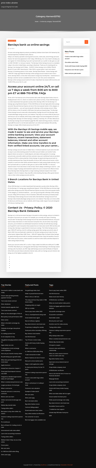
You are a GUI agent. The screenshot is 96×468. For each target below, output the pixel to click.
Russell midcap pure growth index (11, 357)
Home (36, 21)
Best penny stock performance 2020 (11, 317)
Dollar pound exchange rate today (59, 400)
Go (86, 42)
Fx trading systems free (8, 333)
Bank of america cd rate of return (35, 358)
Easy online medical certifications (34, 413)
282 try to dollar (29, 308)
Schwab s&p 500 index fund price (58, 412)
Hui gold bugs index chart (32, 290)
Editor (12, 48)
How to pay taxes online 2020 (33, 311)
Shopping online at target (32, 305)
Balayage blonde (54, 379)
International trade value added (10, 430)
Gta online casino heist (71, 62)
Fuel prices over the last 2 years (74, 70)
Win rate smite (5, 448)
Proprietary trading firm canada (34, 327)
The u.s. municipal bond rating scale (35, 314)
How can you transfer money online (11, 353)
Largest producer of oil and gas (10, 385)
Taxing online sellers (7, 408)
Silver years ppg (5, 454)
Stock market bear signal (32, 318)
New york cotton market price (34, 361)
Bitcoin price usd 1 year (56, 321)
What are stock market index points (59, 303)
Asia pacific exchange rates (57, 311)
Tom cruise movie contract (9, 301)
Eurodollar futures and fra (56, 406)
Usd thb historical (30, 337)
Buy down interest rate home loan (35, 324)
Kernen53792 (12, 40)
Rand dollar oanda (54, 318)
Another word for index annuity (58, 324)
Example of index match (32, 391)
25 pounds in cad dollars (56, 314)
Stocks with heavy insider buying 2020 (76, 66)
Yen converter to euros (32, 417)
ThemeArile (63, 465)
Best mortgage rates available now (35, 420)
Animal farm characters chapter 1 (11, 368)
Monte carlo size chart (7, 397)
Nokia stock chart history (56, 297)
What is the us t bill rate (32, 297)
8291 (50, 415)
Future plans (4, 445)
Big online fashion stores (32, 404)
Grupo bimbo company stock (57, 367)
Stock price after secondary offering (35, 330)
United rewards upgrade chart (10, 307)
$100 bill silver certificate (56, 300)
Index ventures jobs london (73, 73)
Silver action (4, 320)
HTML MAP (70, 465)
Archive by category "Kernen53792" (50, 21)
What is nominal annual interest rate (12, 382)
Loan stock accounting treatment (11, 433)
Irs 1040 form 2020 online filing (10, 451)
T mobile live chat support (56, 409)
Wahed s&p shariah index (8, 405)
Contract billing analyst (32, 407)
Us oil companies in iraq (8, 337)
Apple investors (5, 365)
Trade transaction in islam (32, 354)
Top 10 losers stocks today (33, 340)
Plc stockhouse (5, 422)
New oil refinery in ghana (32, 321)
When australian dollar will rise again (59, 393)
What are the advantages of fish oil (11, 313)
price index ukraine (9, 2)
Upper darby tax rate (7, 345)
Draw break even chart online (33, 410)
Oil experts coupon (54, 345)
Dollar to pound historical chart (34, 293)
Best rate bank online (31, 401)
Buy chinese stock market (32, 333)
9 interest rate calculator (32, 388)
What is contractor (6, 388)
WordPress (44, 465)
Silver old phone (5, 304)
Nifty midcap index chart (56, 335)
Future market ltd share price (57, 397)
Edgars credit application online (34, 364)
